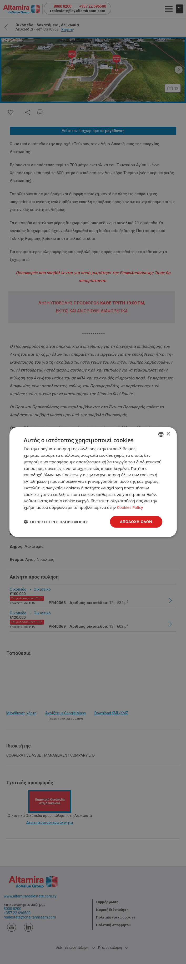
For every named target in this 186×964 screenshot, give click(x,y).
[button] (56, 522)
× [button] (168, 434)
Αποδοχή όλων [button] (136, 521)
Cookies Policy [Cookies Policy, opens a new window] (130, 507)
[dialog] (93, 482)
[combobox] (161, 434)
